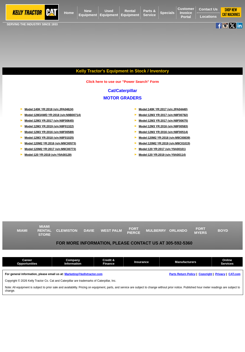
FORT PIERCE (133, 231)
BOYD (223, 230)
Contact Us (208, 9)
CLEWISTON (66, 230)
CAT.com (234, 274)
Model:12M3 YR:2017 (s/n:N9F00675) (163, 120)
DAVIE (89, 230)
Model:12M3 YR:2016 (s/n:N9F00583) (163, 126)
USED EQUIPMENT (46, 251)
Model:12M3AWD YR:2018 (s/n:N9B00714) (53, 115)
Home (69, 13)
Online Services (227, 261)
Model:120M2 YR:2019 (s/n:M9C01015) (164, 143)
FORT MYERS (200, 231)
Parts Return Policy (182, 274)
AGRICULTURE (76, 251)
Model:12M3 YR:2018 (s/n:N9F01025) (49, 137)
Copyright (205, 274)
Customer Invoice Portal (186, 13)
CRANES (99, 251)
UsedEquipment (109, 13)
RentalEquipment (130, 13)
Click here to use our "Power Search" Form (122, 82)
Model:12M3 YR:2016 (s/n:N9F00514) (163, 132)
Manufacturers (185, 262)
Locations (208, 16)
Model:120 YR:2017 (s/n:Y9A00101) (162, 149)
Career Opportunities (27, 261)
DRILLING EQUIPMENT (127, 251)
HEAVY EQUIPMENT (163, 251)
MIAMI (22, 230)
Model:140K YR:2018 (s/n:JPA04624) (49, 109)
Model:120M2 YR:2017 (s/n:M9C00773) (50, 149)
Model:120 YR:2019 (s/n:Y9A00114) (162, 154)
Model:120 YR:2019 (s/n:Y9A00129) (48, 154)
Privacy (220, 274)
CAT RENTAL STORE (197, 251)
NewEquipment (88, 13)
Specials (167, 13)
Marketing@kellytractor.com (83, 274)
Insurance (141, 262)
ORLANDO (178, 230)
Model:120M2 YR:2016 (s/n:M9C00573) (50, 143)
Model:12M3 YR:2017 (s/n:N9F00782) (163, 115)
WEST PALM (111, 230)
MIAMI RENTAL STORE (44, 230)
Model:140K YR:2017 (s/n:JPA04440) (163, 109)
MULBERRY (156, 230)
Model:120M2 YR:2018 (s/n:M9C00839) (164, 137)
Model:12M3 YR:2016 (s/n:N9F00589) (49, 132)
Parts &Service (149, 13)
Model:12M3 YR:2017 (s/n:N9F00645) (49, 120)
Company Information (72, 261)
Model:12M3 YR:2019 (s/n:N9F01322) (49, 126)
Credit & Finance (109, 261)
